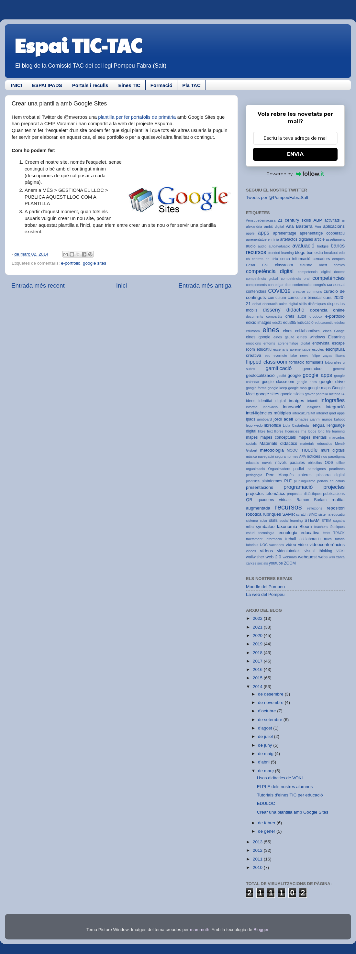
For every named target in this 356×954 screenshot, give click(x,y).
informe (252, 407)
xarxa (340, 557)
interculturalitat (303, 413)
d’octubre (267, 710)
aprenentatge (284, 233)
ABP (317, 220)
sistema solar (256, 520)
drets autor (295, 316)
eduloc (339, 322)
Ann (318, 226)
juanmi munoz (321, 419)
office (340, 463)
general (339, 369)
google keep (277, 388)
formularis (314, 362)
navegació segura (271, 456)
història (334, 394)
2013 (258, 841)
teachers (321, 527)
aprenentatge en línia (262, 239)
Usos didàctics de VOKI (280, 777)
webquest (307, 556)
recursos (288, 507)
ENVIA (295, 154)
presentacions (259, 487)
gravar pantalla (316, 394)
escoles (318, 349)
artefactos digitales (296, 239)
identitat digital (272, 401)
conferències (302, 285)
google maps (319, 388)
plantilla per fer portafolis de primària (137, 117)
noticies (313, 456)
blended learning (281, 253)
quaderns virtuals (275, 500)
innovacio (270, 407)
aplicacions (334, 226)
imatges (296, 400)
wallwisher (255, 557)
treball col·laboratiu (302, 539)
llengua (317, 425)
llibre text (265, 431)
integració (335, 406)
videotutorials (289, 551)
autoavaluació (279, 246)
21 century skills (294, 220)
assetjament (335, 239)
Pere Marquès (280, 475)
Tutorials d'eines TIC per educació (290, 795)
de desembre (271, 694)
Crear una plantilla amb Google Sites (292, 812)
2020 (258, 635)
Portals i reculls (90, 85)
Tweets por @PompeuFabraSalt (277, 197)
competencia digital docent (321, 272)
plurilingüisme (304, 481)
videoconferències (327, 544)
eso (267, 355)
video (291, 544)
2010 (258, 867)
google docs (307, 382)
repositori (336, 508)
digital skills (298, 304)
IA (343, 394)
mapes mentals (312, 437)
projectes (334, 487)
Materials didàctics (278, 443)
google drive (332, 381)
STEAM (312, 520)
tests (326, 533)
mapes (252, 437)
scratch (301, 514)
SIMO (312, 514)
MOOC (292, 450)
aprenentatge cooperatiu (322, 233)
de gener (267, 831)
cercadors (321, 259)
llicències (292, 431)
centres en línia (265, 259)
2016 (258, 669)
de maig (266, 753)
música (251, 456)
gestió (281, 376)
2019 (258, 643)
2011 (258, 859)
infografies (332, 400)
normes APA (296, 456)
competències (328, 278)
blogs (300, 252)
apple (250, 233)
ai (343, 220)
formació (297, 362)
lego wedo (254, 425)
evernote (280, 355)
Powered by (295, 173)
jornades (301, 419)
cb (248, 259)
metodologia (272, 450)
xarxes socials (257, 563)
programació (298, 487)
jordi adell (283, 419)
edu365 (289, 322)
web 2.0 (273, 556)
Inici (121, 285)
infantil (312, 401)
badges (322, 246)
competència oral (295, 278)
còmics (339, 265)
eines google (258, 337)
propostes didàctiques (304, 494)
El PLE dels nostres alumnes (285, 786)
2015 (258, 677)
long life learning (331, 431)
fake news (299, 355)
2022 (258, 618)
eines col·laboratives (301, 331)
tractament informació (264, 539)
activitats (331, 220)
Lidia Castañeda (296, 425)
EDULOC (266, 803)
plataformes (271, 481)
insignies (313, 407)
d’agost (265, 728)
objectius (315, 463)
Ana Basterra (299, 226)
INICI (16, 85)
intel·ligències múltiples (268, 413)
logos (312, 431)
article (319, 239)
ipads (250, 419)
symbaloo (265, 526)
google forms (256, 388)
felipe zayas (321, 355)
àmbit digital (274, 226)
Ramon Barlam (311, 500)
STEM (326, 520)
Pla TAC (191, 85)
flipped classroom (266, 362)
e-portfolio (70, 263)
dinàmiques (317, 304)
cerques (338, 259)
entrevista (320, 343)
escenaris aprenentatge (291, 349)
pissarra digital (331, 475)
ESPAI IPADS (47, 85)
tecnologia (266, 533)
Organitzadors (279, 469)
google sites (94, 263)
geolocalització (260, 375)
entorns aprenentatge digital (286, 343)
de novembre (271, 702)
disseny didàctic (283, 310)
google (294, 375)
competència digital (270, 271)
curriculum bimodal (304, 297)
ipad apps (337, 413)
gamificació (278, 368)
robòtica (253, 514)
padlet (299, 468)
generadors (312, 369)
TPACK (339, 533)
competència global (262, 278)
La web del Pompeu (265, 594)
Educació (305, 322)
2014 (258, 686)
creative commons (307, 291)
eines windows (311, 337)
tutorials (252, 545)
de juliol (266, 736)
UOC (264, 545)
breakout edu (334, 253)
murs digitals (333, 450)
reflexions (314, 508)
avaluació (303, 245)
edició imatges (258, 322)
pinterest (305, 475)
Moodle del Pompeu (265, 586)
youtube (276, 563)
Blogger (260, 929)
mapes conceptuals (278, 437)
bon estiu (315, 252)
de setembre (271, 719)
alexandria (254, 226)
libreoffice (272, 425)
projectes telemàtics (265, 493)
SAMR (288, 514)
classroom (284, 265)
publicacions (334, 493)
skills (273, 520)
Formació (161, 85)
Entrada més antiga (204, 285)
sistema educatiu (331, 514)
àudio (262, 246)
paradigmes (316, 469)
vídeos (266, 550)
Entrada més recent (38, 285)
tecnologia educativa (298, 532)
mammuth (199, 929)
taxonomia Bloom (294, 526)
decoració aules (274, 304)
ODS (329, 462)
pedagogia (254, 475)
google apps (317, 375)
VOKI (340, 551)
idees (250, 401)
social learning (291, 520)
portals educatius (331, 481)
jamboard (264, 419)
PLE (288, 481)
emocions (253, 343)
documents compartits (264, 316)
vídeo (303, 545)
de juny (265, 745)
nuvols (267, 463)
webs (323, 557)
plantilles (253, 481)
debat (256, 304)
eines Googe (334, 331)
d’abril (264, 762)
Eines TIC (129, 85)
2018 (258, 652)
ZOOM (289, 563)
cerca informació (295, 259)
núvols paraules (290, 462)
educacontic (324, 322)
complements (256, 285)
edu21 (277, 322)
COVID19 (279, 291)
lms (303, 431)
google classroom (278, 381)
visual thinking (318, 551)
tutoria (340, 539)
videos (251, 551)
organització (255, 469)
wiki (332, 557)
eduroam (253, 331)
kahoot (339, 419)
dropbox (315, 316)
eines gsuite (283, 337)
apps (263, 233)
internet (322, 413)
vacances (276, 545)
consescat (336, 284)
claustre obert (313, 265)
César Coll (257, 265)
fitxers (340, 355)
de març (266, 770)
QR (249, 499)
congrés (319, 285)
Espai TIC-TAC (78, 45)
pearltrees (337, 469)
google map (297, 388)
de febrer (267, 822)
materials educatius (316, 443)
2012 (258, 850)
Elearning (336, 337)
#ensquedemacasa (260, 220)
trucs (327, 539)
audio (251, 246)
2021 (258, 627)
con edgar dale (279, 285)
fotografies (333, 362)
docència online (327, 310)
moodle (308, 450)
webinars (290, 557)
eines (270, 330)
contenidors (256, 291)
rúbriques (272, 514)
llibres (278, 431)
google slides (292, 394)
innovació (292, 406)
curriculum (277, 297)
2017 (258, 661)
